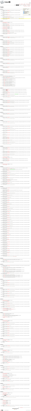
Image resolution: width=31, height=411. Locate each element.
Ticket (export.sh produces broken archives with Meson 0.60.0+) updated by (12, 275)
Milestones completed (25, 11)
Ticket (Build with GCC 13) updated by (8, 359)
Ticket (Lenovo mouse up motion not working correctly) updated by (11, 315)
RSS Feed (16, 409)
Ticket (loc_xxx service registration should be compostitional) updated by (11, 357)
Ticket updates (25, 12)
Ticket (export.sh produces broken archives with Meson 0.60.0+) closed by (11, 259)
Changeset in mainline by (12, 18)
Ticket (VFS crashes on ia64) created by (8, 85)
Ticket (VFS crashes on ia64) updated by (8, 79)
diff (6, 29)
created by (6, 308)
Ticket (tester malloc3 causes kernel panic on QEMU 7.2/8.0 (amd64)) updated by (12, 267)
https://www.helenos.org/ (28, 410)
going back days (25, 9)
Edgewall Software (7, 410)
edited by (6, 22)
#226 (11, 168)
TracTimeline (21, 407)
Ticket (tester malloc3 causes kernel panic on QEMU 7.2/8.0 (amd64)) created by (12, 271)
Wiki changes (25, 13)
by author (26, 10)
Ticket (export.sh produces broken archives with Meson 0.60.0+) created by (12, 276)
